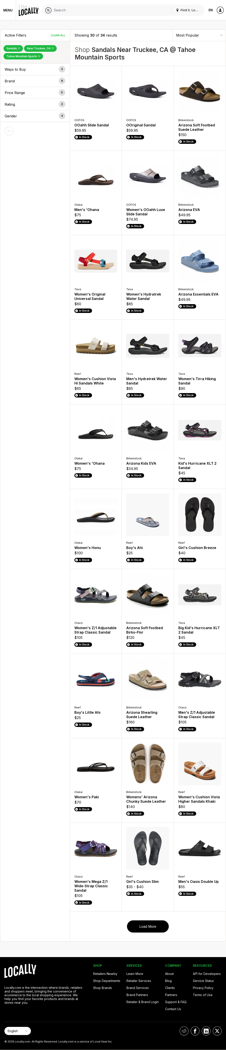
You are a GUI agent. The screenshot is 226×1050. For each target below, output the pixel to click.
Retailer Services (138, 981)
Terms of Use (203, 995)
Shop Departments (106, 981)
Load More (147, 926)
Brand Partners (137, 995)
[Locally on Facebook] (195, 1030)
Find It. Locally (189, 10)
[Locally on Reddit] (184, 1030)
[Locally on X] (217, 1030)
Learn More (134, 974)
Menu (8, 10)
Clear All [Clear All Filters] (58, 35)
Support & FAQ (175, 1002)
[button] (35, 69)
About (169, 974)
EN (211, 10)
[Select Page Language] (17, 1031)
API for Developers (207, 974)
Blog (168, 981)
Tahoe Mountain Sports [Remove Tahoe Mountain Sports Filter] (23, 56)
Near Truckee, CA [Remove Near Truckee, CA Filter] (40, 48)
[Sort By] (199, 35)
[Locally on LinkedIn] (206, 1030)
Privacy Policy (203, 988)
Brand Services (137, 988)
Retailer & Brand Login (142, 1002)
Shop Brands (102, 988)
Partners (171, 995)
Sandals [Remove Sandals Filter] (13, 48)
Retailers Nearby (105, 974)
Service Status (203, 981)
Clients (170, 988)
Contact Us (173, 1009)
